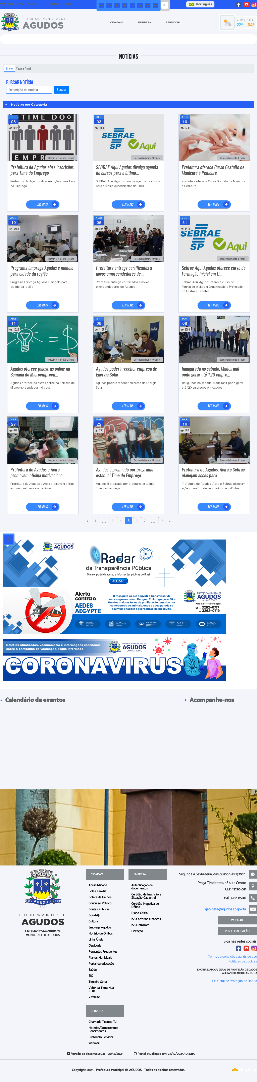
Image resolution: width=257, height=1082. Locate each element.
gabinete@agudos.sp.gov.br (225, 909)
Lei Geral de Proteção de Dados (234, 981)
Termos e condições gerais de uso (232, 956)
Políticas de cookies (242, 961)
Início (9, 68)
